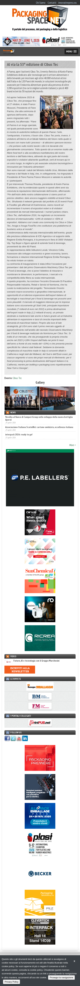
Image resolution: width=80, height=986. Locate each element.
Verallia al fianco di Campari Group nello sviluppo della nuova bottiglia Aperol (39, 425)
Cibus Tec (17, 378)
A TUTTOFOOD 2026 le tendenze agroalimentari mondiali (33, 417)
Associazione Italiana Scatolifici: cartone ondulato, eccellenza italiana (39, 434)
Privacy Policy (11, 982)
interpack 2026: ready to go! (18, 442)
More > (72, 451)
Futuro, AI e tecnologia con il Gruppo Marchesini (31, 667)
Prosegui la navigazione (61, 977)
